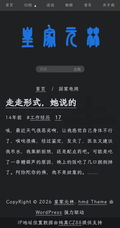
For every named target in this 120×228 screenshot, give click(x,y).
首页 (41, 89)
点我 (77, 69)
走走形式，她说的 (41, 103)
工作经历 (40, 117)
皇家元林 (60, 37)
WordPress (49, 212)
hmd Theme (92, 201)
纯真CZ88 (70, 222)
